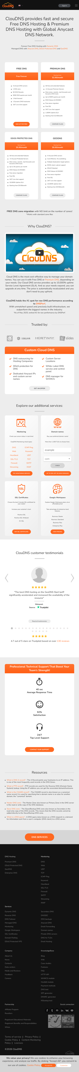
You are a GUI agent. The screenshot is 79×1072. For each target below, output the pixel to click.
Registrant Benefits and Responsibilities (21, 1023)
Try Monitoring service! (21, 473)
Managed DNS (11, 923)
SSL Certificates (11, 934)
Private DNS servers (49, 934)
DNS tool (44, 989)
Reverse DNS (10, 915)
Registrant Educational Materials (18, 1019)
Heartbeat (14, 455)
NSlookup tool (46, 1000)
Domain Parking (11, 938)
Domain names (47, 930)
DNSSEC (44, 915)
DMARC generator (48, 997)
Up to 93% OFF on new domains (57, 473)
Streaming (14, 467)
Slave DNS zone (13, 809)
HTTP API (45, 974)
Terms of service (13, 1036)
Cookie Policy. (34, 1065)
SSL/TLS (14, 459)
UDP (29, 455)
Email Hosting (46, 941)
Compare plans (57, 124)
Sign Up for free (21, 124)
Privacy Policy (31, 1036)
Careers (8, 978)
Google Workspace (12, 930)
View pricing (57, 532)
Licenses (18, 1042)
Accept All (48, 1065)
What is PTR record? (15, 786)
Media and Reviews (12, 971)
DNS (14, 447)
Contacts (8, 963)
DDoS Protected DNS (48, 48)
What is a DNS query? (15, 817)
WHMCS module (48, 978)
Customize (64, 1065)
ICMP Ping (29, 447)
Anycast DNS (33, 48)
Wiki (43, 959)
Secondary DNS (47, 911)
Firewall (14, 463)
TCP (29, 459)
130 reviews (63, 641)
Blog (43, 956)
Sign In (64, 6)
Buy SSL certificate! (21, 532)
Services (8, 906)
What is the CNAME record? (18, 792)
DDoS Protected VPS (13, 941)
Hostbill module (47, 982)
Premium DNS (52, 279)
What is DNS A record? (16, 780)
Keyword (28, 451)
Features (44, 967)
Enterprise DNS (11, 873)
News (7, 959)
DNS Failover (10, 919)
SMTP (28, 463)
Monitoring (45, 856)
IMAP (29, 467)
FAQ (42, 971)
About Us (8, 956)
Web (14, 451)
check (57, 465)
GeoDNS (64, 48)
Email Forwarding (48, 926)
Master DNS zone (14, 802)
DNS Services (39, 837)
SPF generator (46, 993)
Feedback (8, 974)
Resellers (8, 1013)
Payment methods (48, 985)
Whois (7, 1027)
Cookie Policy (11, 1039)
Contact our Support (39, 749)
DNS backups (46, 919)
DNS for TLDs (46, 938)
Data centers (10, 967)
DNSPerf (40, 303)
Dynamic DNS (52, 46)
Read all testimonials (39, 621)
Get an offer (39, 388)
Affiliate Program (11, 1009)
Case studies (46, 963)
